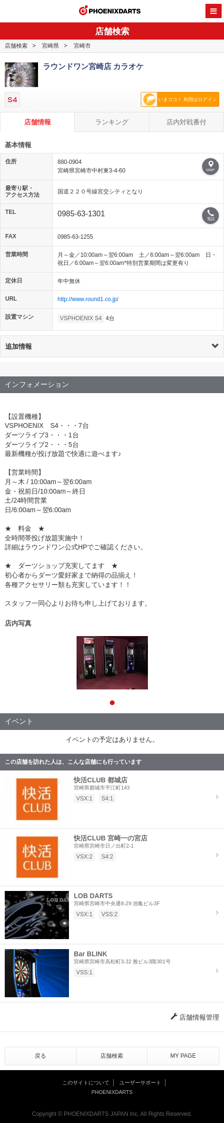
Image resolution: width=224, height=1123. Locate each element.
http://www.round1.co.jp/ (88, 299)
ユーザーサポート (140, 1082)
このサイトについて (85, 1082)
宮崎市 (82, 45)
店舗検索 (16, 45)
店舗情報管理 (195, 1017)
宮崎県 (50, 45)
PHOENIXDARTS (110, 11)
